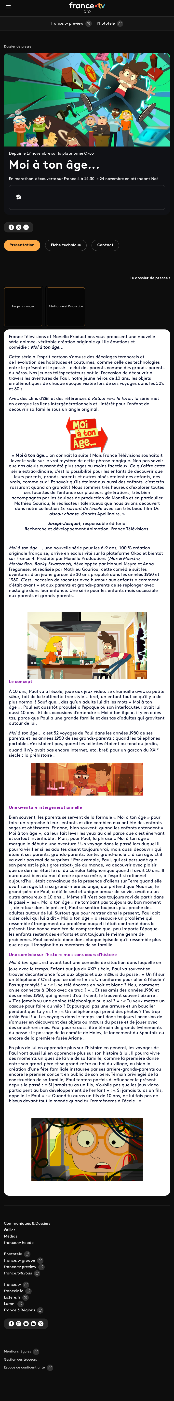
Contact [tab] (108, 245)
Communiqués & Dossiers (27, 1224)
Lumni (9, 1304)
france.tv (12, 1285)
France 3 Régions (19, 1311)
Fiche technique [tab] (67, 245)
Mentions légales (17, 1352)
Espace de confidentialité (24, 1368)
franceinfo (13, 1292)
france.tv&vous (18, 1274)
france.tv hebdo (19, 1243)
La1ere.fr (12, 1298)
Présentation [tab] (22, 245)
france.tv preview (67, 24)
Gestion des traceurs (20, 1360)
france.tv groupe (19, 1261)
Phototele (106, 24)
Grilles (9, 1231)
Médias (10, 1237)
